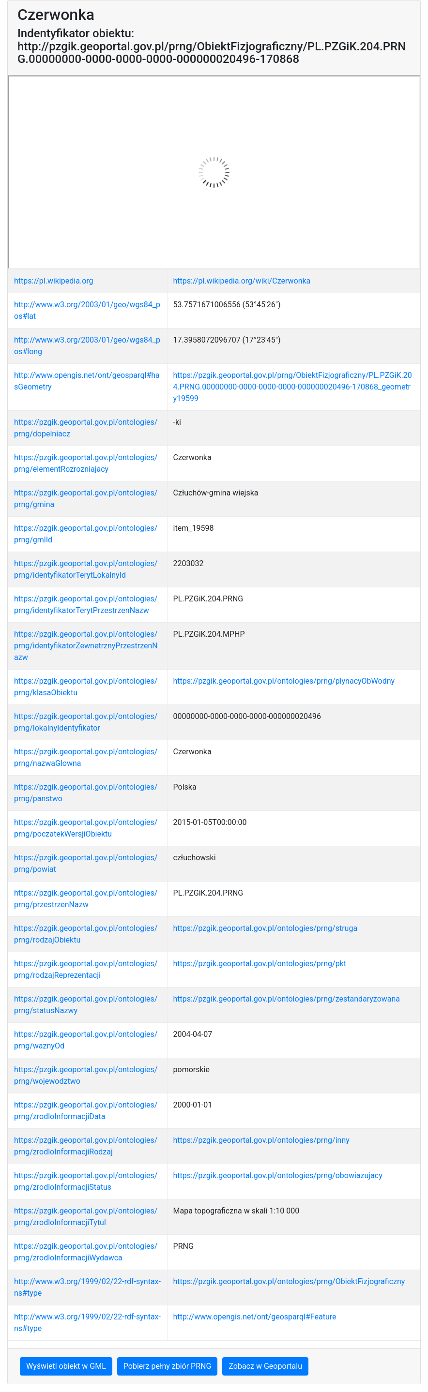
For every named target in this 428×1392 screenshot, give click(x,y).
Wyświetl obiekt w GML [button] (66, 1366)
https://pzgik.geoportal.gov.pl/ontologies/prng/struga (265, 928)
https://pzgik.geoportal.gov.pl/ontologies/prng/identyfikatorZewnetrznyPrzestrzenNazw (86, 645)
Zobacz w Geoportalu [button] (265, 1366)
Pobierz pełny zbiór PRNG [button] (167, 1366)
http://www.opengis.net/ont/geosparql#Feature (254, 1316)
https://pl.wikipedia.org (53, 280)
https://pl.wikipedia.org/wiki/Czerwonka (242, 280)
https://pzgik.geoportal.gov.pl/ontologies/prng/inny (261, 1140)
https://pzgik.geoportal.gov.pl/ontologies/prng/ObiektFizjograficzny (289, 1281)
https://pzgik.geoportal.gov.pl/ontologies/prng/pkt (259, 963)
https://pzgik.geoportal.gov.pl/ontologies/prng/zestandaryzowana (286, 998)
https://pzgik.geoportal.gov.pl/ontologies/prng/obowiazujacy (277, 1175)
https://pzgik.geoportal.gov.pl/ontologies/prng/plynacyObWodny (284, 681)
